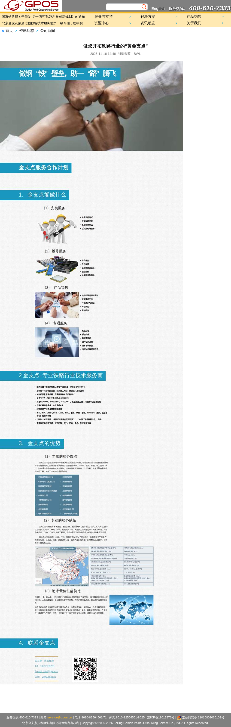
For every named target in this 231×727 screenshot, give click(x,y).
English (158, 9)
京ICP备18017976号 (161, 717)
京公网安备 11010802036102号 (201, 717)
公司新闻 (47, 31)
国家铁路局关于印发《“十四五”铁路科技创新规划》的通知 (43, 17)
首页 (9, 31)
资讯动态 (26, 31)
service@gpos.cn (59, 717)
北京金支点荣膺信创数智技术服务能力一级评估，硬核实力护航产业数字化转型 (45, 23)
